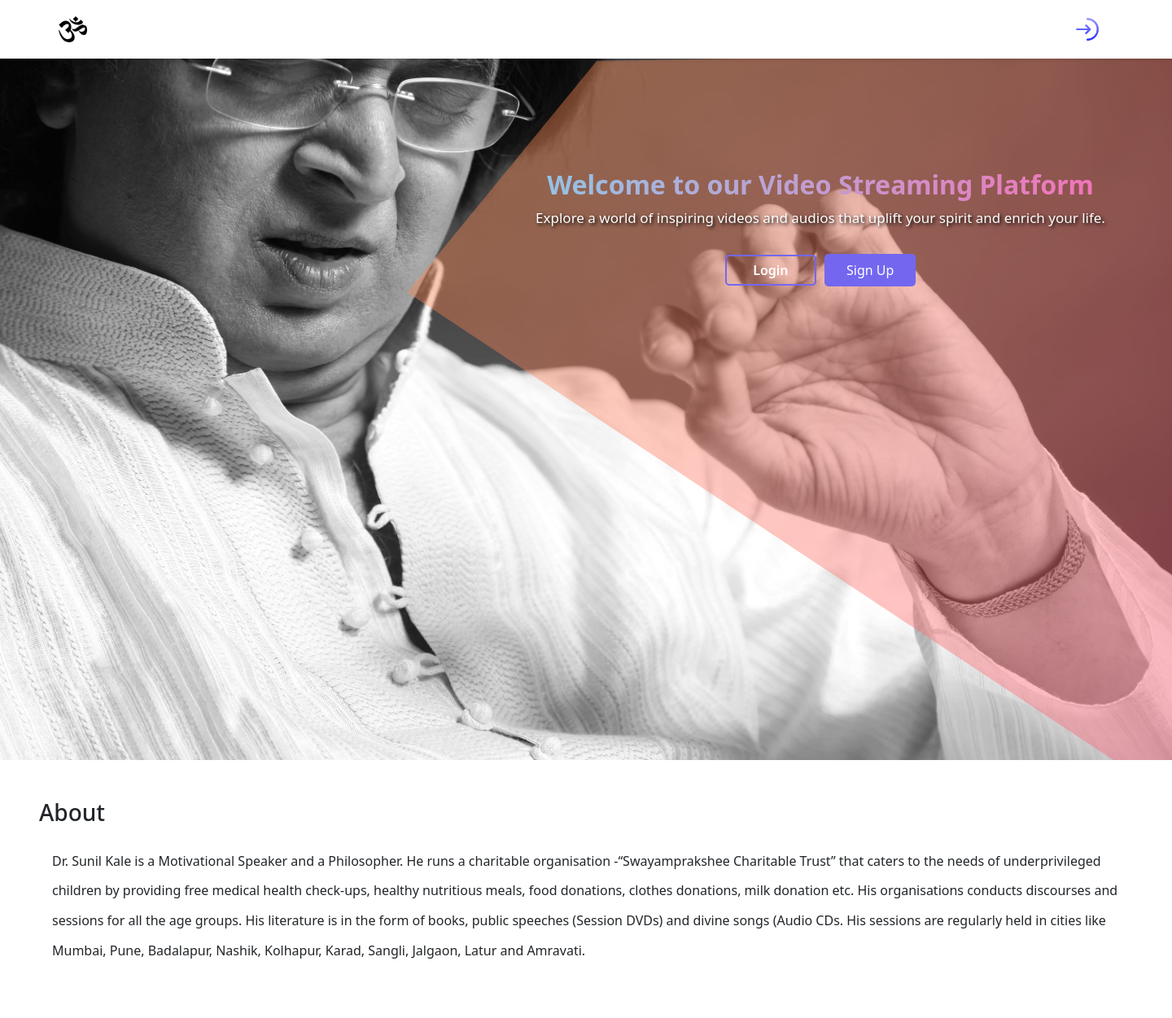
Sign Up (870, 270)
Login (770, 270)
